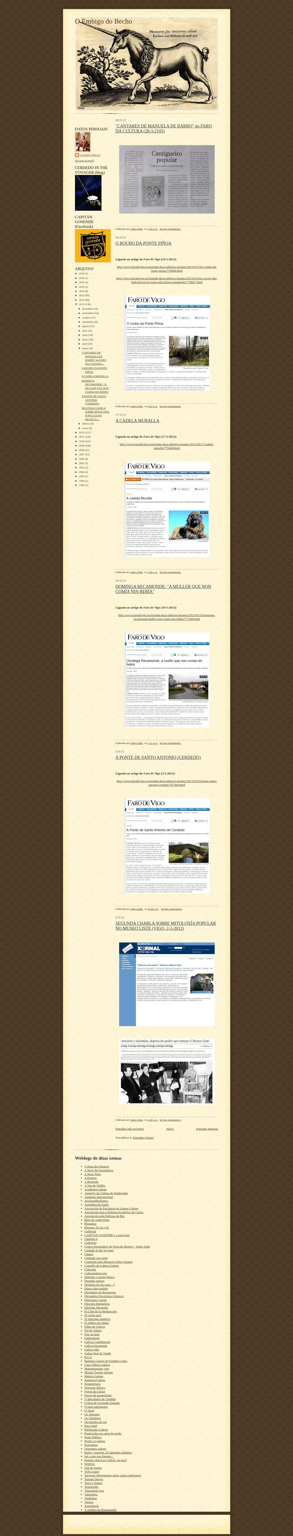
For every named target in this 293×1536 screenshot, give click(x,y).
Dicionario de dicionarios (100, 1292)
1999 (82, 476)
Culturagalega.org (96, 1273)
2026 (82, 273)
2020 (82, 277)
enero (85, 428)
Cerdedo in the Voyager (99, 1250)
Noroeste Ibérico (95, 1387)
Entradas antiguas (207, 1129)
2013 (82, 304)
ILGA (88, 1357)
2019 (82, 282)
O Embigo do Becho (103, 21)
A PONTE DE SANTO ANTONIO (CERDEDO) (93, 400)
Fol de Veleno (93, 1330)
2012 (82, 432)
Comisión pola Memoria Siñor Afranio (109, 1262)
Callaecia (90, 1231)
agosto (86, 326)
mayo (85, 339)
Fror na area (92, 1334)
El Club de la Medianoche (101, 1311)
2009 (82, 445)
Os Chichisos (93, 1418)
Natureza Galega (95, 1380)
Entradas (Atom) (143, 1137)
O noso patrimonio (96, 1406)
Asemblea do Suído (97, 1204)
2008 (82, 450)
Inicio (170, 1129)
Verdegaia (91, 1498)
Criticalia (90, 1269)
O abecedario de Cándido (100, 1399)
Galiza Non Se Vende (98, 1353)
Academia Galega (96, 1189)
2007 (82, 454)
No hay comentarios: (170, 229)
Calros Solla (90, 155)
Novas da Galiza (95, 1391)
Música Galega (94, 1376)
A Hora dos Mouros (97, 1166)
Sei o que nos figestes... (99, 1456)
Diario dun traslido (96, 1288)
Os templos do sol (96, 1422)
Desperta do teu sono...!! (100, 1284)
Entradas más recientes (130, 1129)
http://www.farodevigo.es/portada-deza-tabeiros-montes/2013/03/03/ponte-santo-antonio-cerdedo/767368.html (167, 783)
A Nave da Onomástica (99, 1170)
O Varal (89, 1410)
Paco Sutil (91, 1426)
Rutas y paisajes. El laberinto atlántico (108, 1452)
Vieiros (89, 1502)
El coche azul (93, 1315)
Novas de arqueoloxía (98, 1395)
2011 (82, 436)
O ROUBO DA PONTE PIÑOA (143, 243)
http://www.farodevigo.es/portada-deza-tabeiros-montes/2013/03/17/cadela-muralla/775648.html (167, 446)
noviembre (88, 313)
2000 (82, 472)
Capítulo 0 (91, 1239)
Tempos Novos (94, 1479)
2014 (82, 299)
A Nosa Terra (93, 1174)
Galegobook (92, 1338)
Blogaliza (90, 1223)
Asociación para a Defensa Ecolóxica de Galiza (114, 1212)
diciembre (87, 308)
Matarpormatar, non (97, 1368)
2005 (82, 463)
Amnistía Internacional (99, 1197)
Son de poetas (93, 1467)
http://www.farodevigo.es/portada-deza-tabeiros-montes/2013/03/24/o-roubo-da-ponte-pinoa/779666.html (167, 268)
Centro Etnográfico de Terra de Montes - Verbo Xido (117, 1246)
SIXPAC (90, 1464)
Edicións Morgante (96, 1307)
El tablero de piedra (97, 1323)
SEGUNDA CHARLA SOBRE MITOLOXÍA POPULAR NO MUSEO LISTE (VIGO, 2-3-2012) (166, 926)
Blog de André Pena (97, 1220)
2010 (82, 441)
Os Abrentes (92, 1414)
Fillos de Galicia (95, 1326)
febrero (86, 423)
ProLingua (91, 1445)
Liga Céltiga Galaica (97, 1365)
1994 (82, 480)
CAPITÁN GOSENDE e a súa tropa (107, 1235)
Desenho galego (94, 1281)
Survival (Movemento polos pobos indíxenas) (113, 1475)
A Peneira (91, 1178)
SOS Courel (92, 1471)
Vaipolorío (91, 1494)
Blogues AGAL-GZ (97, 1227)
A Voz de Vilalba (95, 1185)
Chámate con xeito (96, 1258)
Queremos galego (95, 1448)
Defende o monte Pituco (100, 1277)
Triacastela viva (94, 1490)
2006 (82, 458)
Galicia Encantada (96, 1345)
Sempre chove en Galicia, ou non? (106, 1460)
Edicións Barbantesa (97, 1304)
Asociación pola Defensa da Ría (104, 1216)
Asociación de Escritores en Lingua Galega (111, 1208)
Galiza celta (92, 1349)
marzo (86, 348)
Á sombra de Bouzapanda (101, 1509)
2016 (82, 291)
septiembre (88, 321)
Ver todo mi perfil (84, 160)
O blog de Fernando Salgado (102, 1403)
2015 (82, 295)
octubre (86, 317)
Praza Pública (93, 1437)
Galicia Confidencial (97, 1342)
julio (85, 330)
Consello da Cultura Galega (102, 1265)
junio (85, 334)
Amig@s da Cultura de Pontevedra (106, 1193)
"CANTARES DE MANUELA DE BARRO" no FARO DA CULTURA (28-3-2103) (164, 128)
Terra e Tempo (93, 1483)
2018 (82, 286)
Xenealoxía (92, 1506)
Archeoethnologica (96, 1201)
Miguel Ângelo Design (99, 1372)
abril (85, 343)
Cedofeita (91, 1242)
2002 (82, 467)
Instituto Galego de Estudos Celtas (106, 1361)
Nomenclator (93, 1384)
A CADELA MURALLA (94, 376)
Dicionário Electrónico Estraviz (104, 1296)
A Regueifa (92, 1181)
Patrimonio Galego (96, 1429)
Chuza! (89, 1254)
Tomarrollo (91, 1487)
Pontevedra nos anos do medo (103, 1433)
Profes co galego (95, 1441)
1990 (82, 485)
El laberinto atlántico (98, 1319)
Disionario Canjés (96, 1300)
